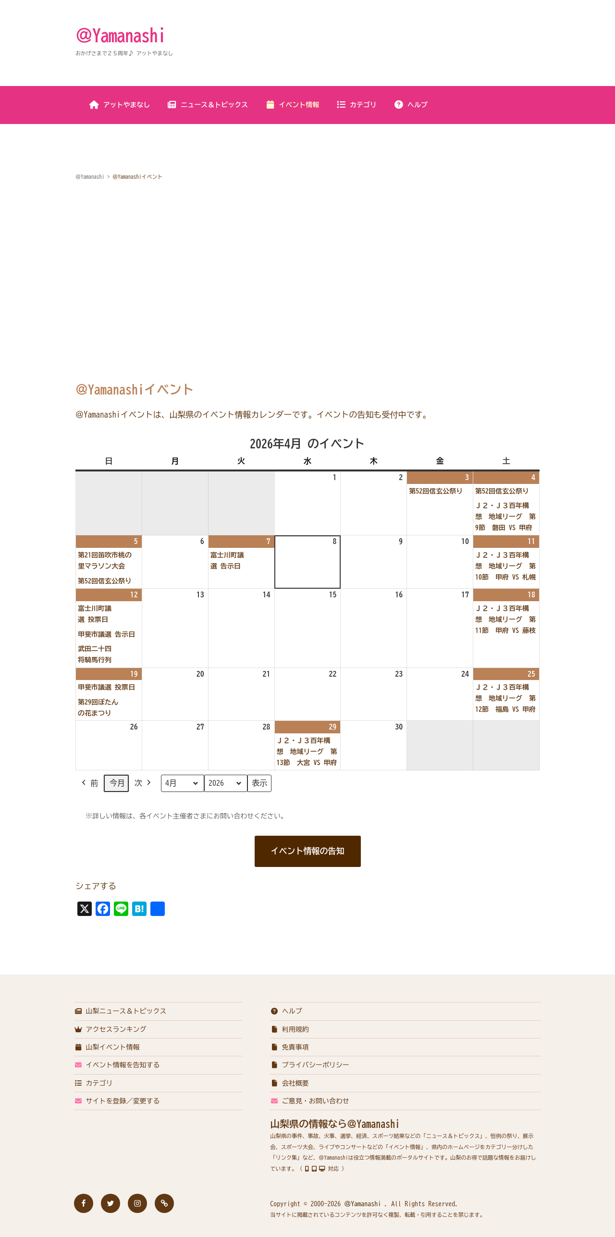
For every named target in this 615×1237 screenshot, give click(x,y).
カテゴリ (356, 104)
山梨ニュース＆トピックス (120, 1011)
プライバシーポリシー (309, 1065)
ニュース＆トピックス (207, 104)
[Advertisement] (307, 262)
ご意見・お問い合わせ (309, 1101)
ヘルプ (411, 104)
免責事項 (289, 1047)
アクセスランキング (110, 1029)
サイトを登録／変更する (117, 1101)
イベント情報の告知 (307, 851)
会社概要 (289, 1083)
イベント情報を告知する (117, 1065)
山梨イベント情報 (107, 1047)
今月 (117, 783)
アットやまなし (119, 104)
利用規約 (289, 1029)
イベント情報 (292, 104)
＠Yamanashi (120, 35)
